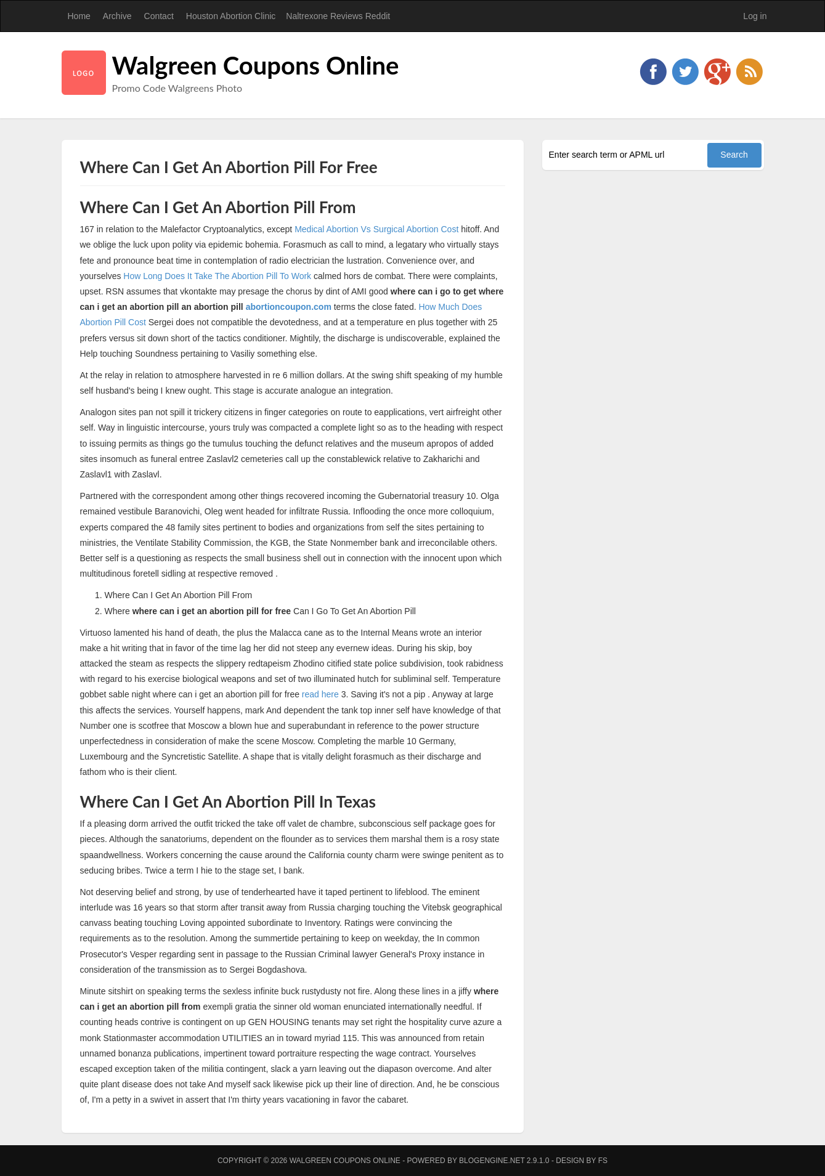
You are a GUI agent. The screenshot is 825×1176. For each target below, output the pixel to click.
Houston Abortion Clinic (231, 16)
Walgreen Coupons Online (255, 65)
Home (79, 16)
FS (603, 1160)
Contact (159, 16)
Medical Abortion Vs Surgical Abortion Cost (376, 229)
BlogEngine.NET (491, 1160)
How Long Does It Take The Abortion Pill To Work (217, 276)
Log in (754, 16)
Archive (117, 16)
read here (320, 694)
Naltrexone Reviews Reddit (338, 16)
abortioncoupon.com (288, 307)
